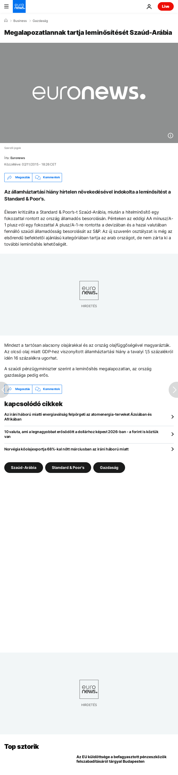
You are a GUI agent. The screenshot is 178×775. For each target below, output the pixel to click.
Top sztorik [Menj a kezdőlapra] (21, 746)
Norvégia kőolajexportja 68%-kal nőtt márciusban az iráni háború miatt (66, 449)
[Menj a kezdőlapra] (19, 6)
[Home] (5, 20)
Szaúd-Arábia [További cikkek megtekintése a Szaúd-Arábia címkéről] (23, 467)
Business (20, 20)
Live (165, 6)
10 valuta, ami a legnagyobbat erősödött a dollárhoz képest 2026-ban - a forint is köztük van (81, 434)
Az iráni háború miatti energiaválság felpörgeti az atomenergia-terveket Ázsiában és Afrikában (78, 416)
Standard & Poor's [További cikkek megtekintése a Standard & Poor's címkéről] (68, 467)
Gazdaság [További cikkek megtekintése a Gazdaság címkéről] (109, 467)
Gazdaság (40, 20)
